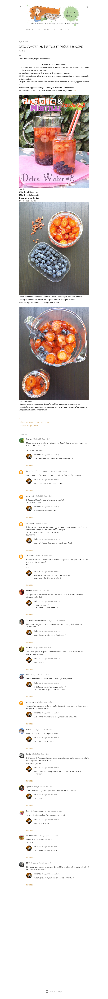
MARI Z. (29, 863)
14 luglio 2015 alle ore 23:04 (43, 556)
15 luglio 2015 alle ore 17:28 (50, 507)
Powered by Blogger (54, 991)
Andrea (29, 590)
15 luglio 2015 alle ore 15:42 (42, 863)
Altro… (68, 30)
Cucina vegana (57, 30)
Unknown (30, 523)
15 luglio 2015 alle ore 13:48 (43, 787)
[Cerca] (87, 6)
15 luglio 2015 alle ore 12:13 (42, 729)
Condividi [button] (22, 419)
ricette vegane (45, 422)
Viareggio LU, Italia (32, 426)
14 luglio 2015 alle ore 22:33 (44, 523)
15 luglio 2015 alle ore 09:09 (56, 620)
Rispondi (29, 466)
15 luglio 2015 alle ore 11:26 (43, 702)
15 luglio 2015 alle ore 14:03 (49, 836)
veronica (29, 647)
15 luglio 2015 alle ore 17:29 (51, 601)
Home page (31, 30)
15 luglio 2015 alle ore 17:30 (50, 683)
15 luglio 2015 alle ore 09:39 (40, 675)
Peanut (29, 439)
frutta (28, 422)
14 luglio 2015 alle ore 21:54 (43, 496)
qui (74, 90)
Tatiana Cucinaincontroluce (36, 620)
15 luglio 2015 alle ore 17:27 (50, 455)
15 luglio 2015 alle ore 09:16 (42, 648)
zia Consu (37, 455)
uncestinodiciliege (32, 836)
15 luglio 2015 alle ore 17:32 (50, 874)
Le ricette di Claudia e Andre (37, 471)
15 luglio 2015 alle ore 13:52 (54, 811)
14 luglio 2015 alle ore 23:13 (41, 591)
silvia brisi (30, 496)
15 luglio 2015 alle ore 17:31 (50, 768)
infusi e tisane (35, 422)
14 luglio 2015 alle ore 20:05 (58, 471)
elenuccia (29, 729)
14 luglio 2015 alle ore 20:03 (41, 439)
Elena (28, 675)
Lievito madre (43, 30)
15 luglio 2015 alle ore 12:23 (40, 754)
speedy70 (29, 786)
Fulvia (28, 754)
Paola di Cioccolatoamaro (35, 811)
